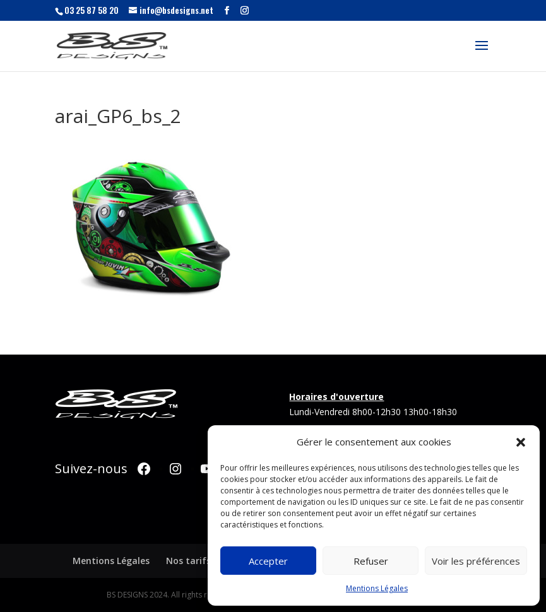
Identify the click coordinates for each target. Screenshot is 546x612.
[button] (520, 442)
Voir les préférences (476, 561)
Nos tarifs (188, 561)
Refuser (370, 561)
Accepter (268, 561)
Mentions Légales (377, 588)
